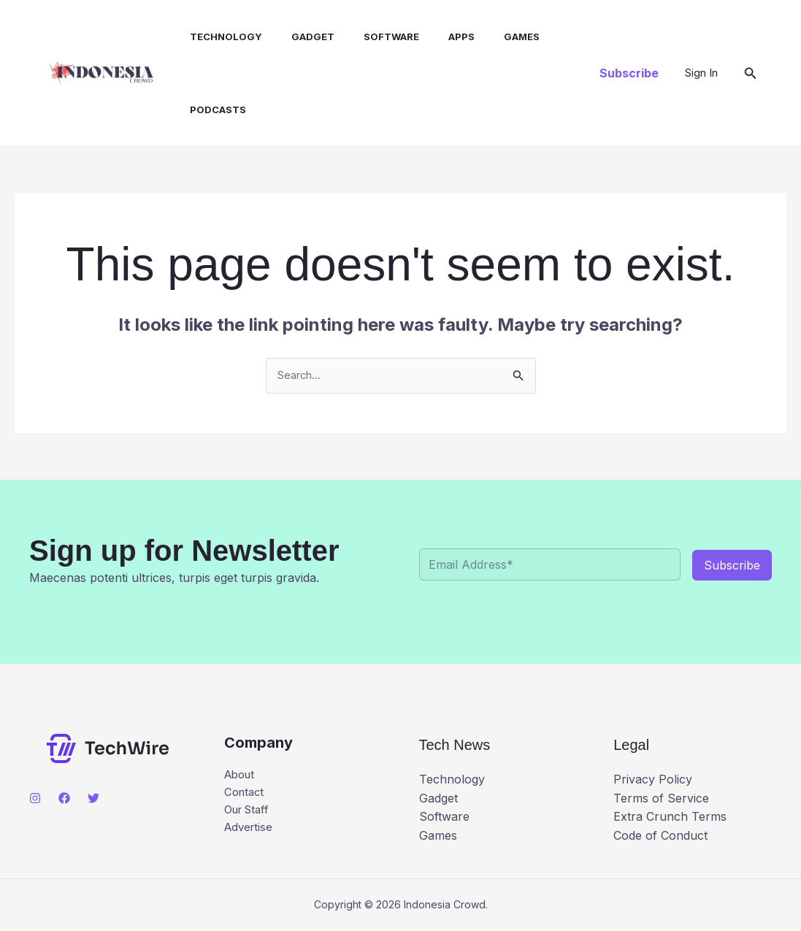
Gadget (299, 36)
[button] (629, 73)
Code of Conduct (660, 836)
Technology (219, 36)
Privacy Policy (652, 780)
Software (372, 36)
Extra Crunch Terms (670, 818)
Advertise (250, 833)
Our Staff (249, 814)
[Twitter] (93, 799)
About (241, 777)
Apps (437, 36)
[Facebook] (64, 799)
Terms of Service (661, 799)
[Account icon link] (701, 73)
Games (491, 36)
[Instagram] (35, 799)
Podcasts (211, 109)
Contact (245, 796)
